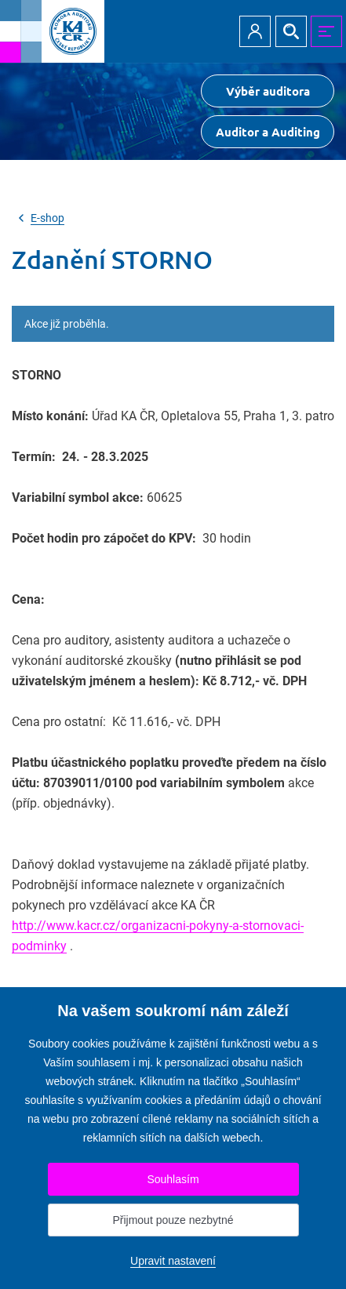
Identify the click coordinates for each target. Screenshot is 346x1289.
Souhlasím (172, 1179)
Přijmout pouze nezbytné (172, 1220)
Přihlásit (255, 31)
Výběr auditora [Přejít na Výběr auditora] (268, 91)
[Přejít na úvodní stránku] (52, 31)
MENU (326, 31)
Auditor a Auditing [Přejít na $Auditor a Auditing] (268, 132)
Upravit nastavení (173, 1261)
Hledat (291, 31)
